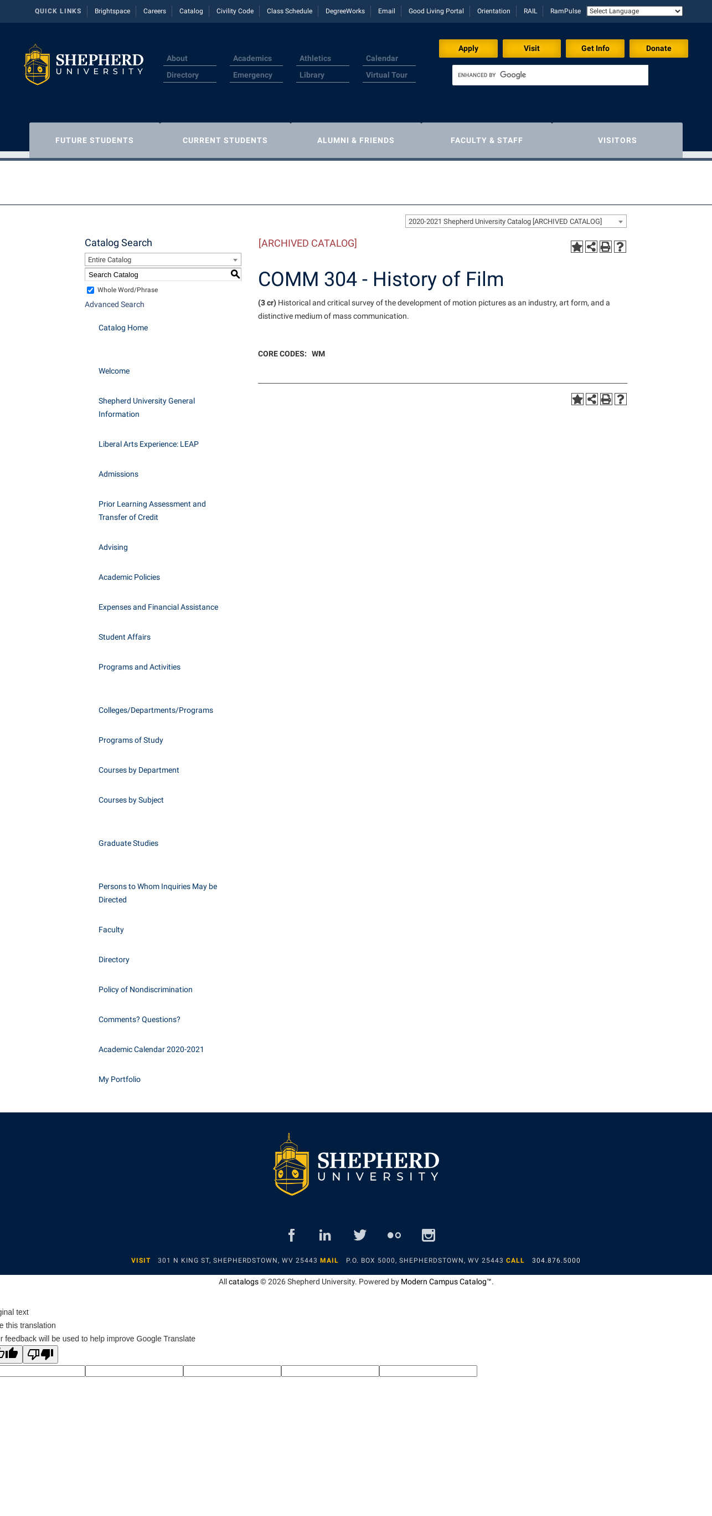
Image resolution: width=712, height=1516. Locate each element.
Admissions (118, 468)
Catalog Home (123, 322)
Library (312, 74)
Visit (532, 48)
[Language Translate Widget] (635, 11)
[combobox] (516, 215)
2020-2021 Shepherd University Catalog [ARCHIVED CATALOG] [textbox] (505, 216)
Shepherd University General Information (147, 402)
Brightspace (112, 11)
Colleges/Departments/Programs (156, 704)
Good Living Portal (436, 11)
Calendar (382, 58)
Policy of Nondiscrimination (146, 983)
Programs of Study (131, 734)
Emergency (252, 74)
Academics (252, 58)
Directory (183, 74)
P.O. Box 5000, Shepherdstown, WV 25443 (425, 1255)
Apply (468, 48)
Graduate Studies (128, 837)
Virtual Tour (386, 74)
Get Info (595, 48)
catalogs (244, 1276)
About (177, 58)
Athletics (315, 58)
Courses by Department (139, 764)
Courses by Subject (131, 794)
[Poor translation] (40, 1349)
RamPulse (565, 11)
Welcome (114, 365)
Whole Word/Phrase (127, 284)
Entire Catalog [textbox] (109, 254)
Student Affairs (125, 631)
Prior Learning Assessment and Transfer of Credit (152, 505)
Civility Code (235, 11)
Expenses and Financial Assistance (158, 601)
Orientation (493, 11)
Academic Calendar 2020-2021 (151, 1043)
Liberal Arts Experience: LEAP (149, 438)
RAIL (530, 11)
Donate (659, 48)
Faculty (111, 924)
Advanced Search (115, 298)
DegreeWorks (345, 11)
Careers (154, 11)
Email (386, 11)
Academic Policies (129, 571)
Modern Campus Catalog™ (446, 1276)
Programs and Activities (139, 661)
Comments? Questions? (139, 1013)
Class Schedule (289, 11)
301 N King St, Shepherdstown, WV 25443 (238, 1255)
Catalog (191, 11)
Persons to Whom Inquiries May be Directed (158, 887)
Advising (113, 541)
